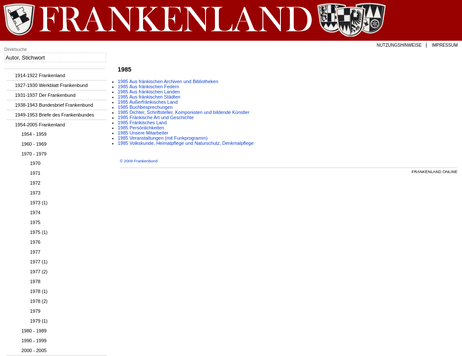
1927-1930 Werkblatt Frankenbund (51, 85)
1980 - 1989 (34, 330)
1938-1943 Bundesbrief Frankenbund (54, 105)
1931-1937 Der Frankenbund (45, 95)
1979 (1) (39, 320)
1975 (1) (39, 232)
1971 (35, 173)
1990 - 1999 (34, 340)
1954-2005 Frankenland (40, 124)
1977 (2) (39, 271)
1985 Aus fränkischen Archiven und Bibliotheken (168, 81)
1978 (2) (39, 301)
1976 (35, 242)
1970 (35, 163)
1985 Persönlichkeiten (141, 127)
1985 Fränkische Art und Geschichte (156, 117)
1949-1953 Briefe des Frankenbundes (54, 114)
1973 (35, 192)
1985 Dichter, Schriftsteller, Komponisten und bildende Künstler (184, 112)
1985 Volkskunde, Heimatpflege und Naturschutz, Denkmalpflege (185, 143)
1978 (35, 281)
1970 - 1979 (34, 153)
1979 (35, 311)
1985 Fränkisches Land (142, 122)
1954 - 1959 (34, 134)
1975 (35, 222)
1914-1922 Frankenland (40, 75)
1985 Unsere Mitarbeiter (143, 132)
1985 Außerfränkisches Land (148, 102)
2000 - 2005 (34, 350)
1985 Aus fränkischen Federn (148, 86)
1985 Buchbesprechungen (145, 107)
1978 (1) (39, 291)
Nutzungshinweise (399, 45)
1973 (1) (39, 202)
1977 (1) (39, 261)
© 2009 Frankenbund (139, 161)
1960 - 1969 (34, 144)
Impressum (445, 45)
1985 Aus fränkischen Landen (149, 91)
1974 (35, 212)
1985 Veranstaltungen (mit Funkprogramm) (163, 138)
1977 (35, 251)
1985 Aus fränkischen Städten (149, 96)
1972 (35, 182)
